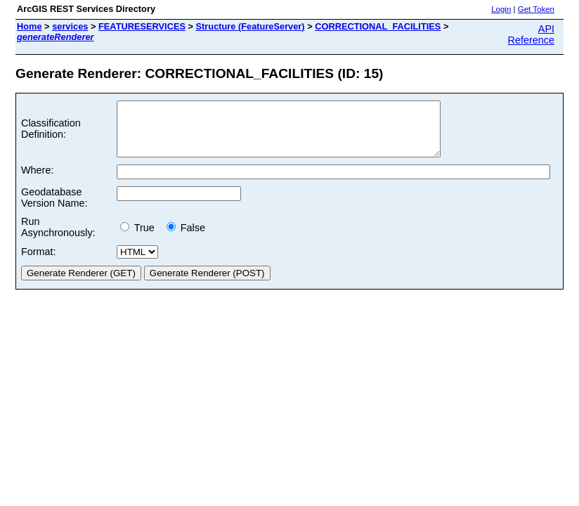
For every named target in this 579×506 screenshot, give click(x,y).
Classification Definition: (51, 134)
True (140, 238)
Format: (38, 262)
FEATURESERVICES (142, 26)
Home (29, 26)
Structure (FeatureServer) (250, 26)
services (70, 26)
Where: (37, 180)
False (186, 238)
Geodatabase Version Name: (54, 208)
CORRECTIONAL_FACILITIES (378, 26)
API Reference (531, 34)
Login (501, 9)
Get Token (536, 9)
